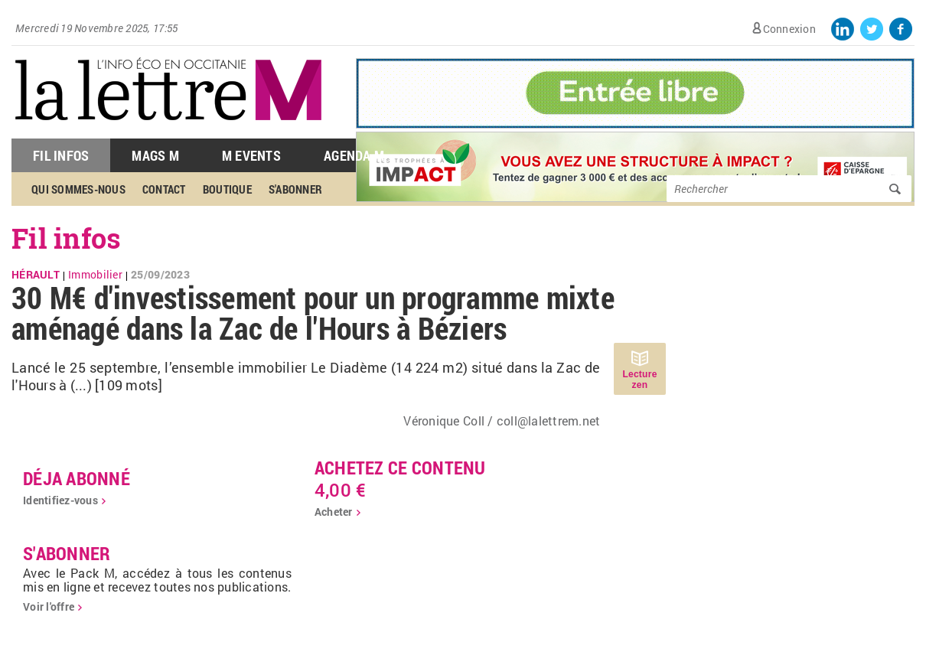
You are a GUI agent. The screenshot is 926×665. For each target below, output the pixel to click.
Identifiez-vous (60, 500)
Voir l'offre (48, 606)
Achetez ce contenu (400, 467)
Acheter (334, 511)
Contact (164, 189)
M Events (251, 155)
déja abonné (76, 478)
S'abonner (295, 189)
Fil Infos (61, 155)
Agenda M (354, 155)
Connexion (789, 28)
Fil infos (66, 238)
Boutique (227, 189)
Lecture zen (639, 379)
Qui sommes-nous (78, 189)
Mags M (155, 155)
